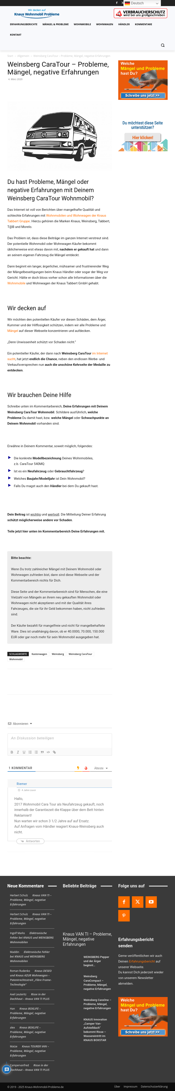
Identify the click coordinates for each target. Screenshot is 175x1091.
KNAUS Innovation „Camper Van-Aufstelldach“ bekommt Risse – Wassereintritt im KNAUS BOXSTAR (97, 1017)
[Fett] (12, 752)
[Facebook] (116, 3)
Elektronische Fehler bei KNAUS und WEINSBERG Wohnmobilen (32, 937)
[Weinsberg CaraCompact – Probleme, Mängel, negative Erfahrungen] (71, 973)
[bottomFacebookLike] (39, 676)
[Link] (54, 752)
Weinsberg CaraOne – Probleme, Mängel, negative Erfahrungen (96, 995)
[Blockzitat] (42, 752)
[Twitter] (122, 3)
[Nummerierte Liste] (30, 752)
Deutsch (134, 3)
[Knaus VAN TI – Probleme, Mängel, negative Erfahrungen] (87, 911)
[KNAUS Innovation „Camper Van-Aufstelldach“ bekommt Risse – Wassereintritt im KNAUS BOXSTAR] (71, 1014)
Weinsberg (58, 654)
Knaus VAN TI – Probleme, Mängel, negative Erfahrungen (31, 899)
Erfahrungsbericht (142, 961)
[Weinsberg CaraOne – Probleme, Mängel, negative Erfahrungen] (71, 995)
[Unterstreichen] (24, 752)
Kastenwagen (39, 654)
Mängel (12, 331)
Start (10, 56)
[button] (162, 45)
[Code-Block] (48, 752)
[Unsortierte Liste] (36, 752)
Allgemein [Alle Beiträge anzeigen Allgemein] (23, 56)
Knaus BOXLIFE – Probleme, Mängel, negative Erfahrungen (28, 1013)
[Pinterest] (124, 915)
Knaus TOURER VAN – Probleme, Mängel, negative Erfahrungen (29, 1050)
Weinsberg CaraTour (80, 654)
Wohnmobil (16, 659)
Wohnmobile (16, 283)
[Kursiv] (18, 752)
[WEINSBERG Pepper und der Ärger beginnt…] (71, 955)
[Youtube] (151, 902)
